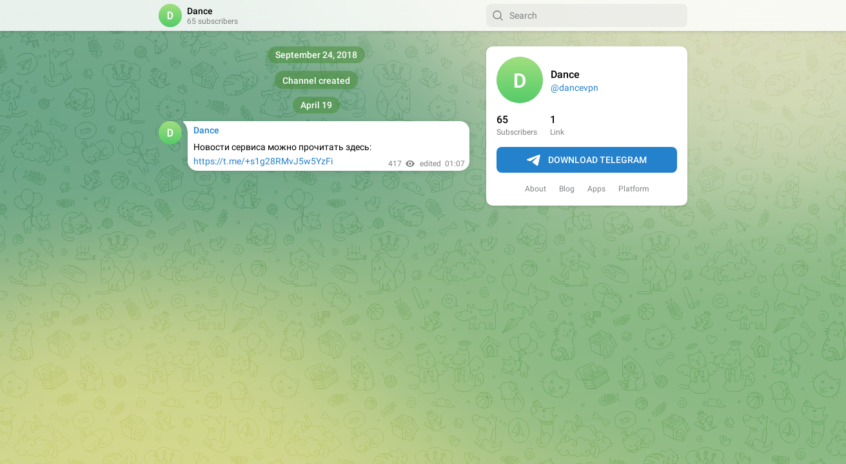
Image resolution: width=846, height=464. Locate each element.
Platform (633, 188)
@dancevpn (574, 87)
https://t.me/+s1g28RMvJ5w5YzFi (263, 161)
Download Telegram (587, 160)
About (535, 188)
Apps (596, 188)
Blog (567, 188)
